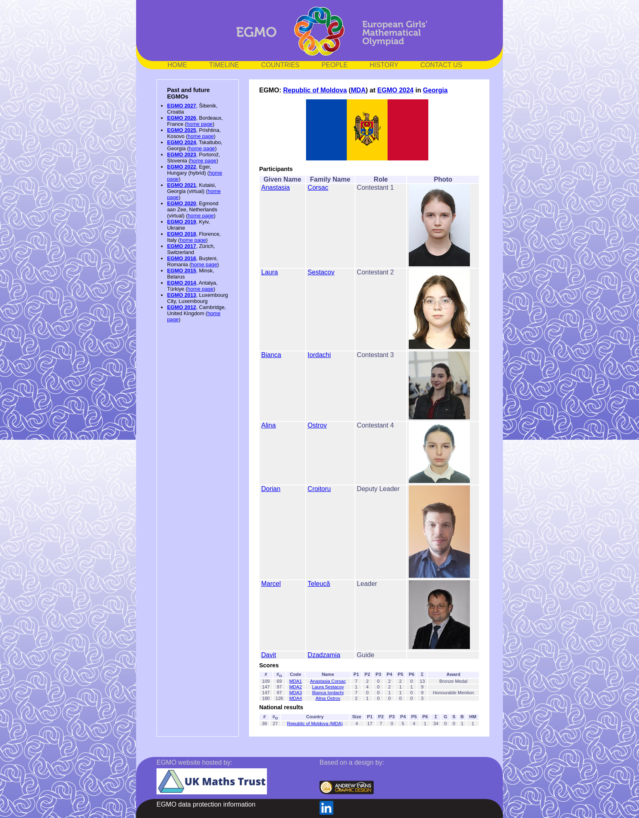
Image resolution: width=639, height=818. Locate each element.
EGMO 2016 (181, 258)
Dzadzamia (324, 654)
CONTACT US (442, 64)
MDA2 (295, 686)
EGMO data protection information (206, 804)
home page (200, 124)
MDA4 (295, 698)
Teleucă (319, 583)
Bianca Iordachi (328, 692)
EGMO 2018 (181, 234)
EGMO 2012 (181, 307)
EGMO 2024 (181, 142)
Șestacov (321, 272)
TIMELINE (224, 64)
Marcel (271, 583)
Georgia (435, 90)
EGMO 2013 (181, 295)
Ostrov (317, 425)
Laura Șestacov (328, 686)
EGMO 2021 (181, 185)
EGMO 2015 (181, 271)
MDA (358, 90)
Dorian (270, 488)
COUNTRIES (280, 64)
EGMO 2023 (181, 154)
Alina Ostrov (327, 698)
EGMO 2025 (181, 130)
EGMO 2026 (181, 118)
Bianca (271, 354)
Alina (268, 425)
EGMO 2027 (181, 106)
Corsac (318, 187)
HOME (177, 64)
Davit (268, 654)
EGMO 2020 (181, 203)
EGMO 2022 (181, 167)
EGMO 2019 (181, 222)
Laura (269, 272)
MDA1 (295, 681)
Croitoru (319, 488)
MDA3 (295, 692)
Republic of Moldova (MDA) (315, 723)
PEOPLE (335, 64)
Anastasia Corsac (328, 681)
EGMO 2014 (181, 283)
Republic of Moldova (315, 90)
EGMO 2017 (181, 246)
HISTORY (384, 64)
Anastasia (275, 187)
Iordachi (319, 354)
